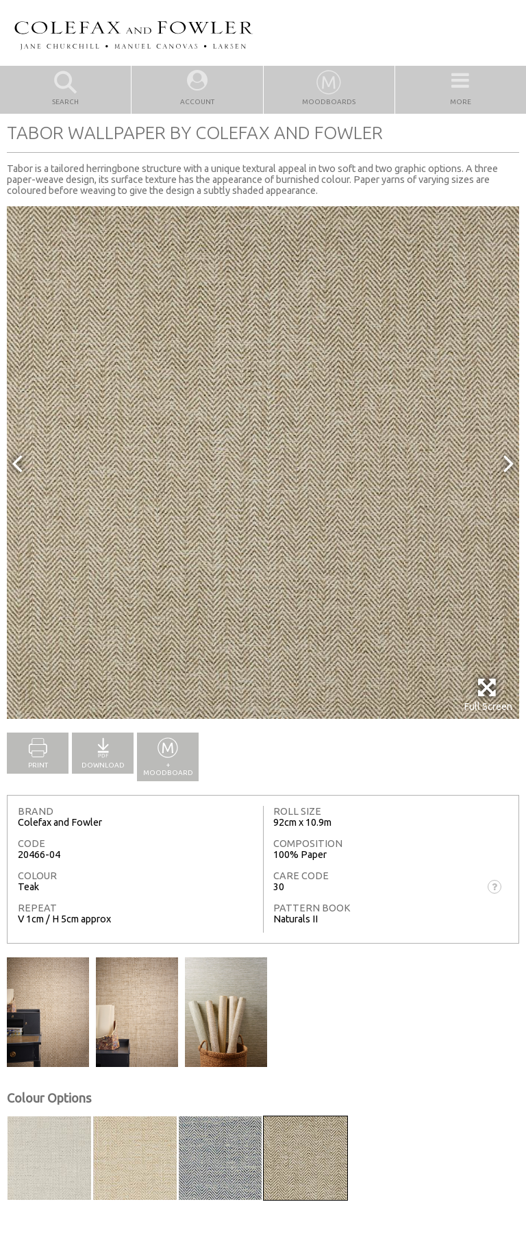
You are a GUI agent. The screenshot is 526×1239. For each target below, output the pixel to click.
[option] (263, 462)
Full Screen (488, 694)
